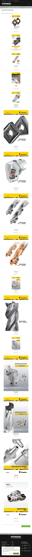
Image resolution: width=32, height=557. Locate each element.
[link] (16, 21)
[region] (11, 551)
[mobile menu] (29, 4)
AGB (12, 546)
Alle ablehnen (10, 553)
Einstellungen (5, 553)
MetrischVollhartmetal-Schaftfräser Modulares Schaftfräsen (16, 48)
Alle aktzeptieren (16, 553)
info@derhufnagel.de (27, 550)
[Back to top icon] (29, 555)
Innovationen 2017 (16, 518)
